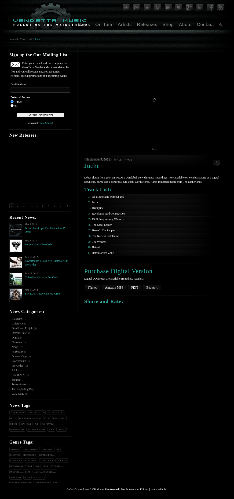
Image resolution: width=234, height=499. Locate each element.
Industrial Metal (20, 472)
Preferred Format (20, 97)
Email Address (18, 84)
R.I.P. (15, 370)
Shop (168, 24)
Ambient (15, 449)
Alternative (17, 413)
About (185, 24)
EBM (30, 413)
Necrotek (17, 342)
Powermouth (19, 361)
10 (67, 205)
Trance (61, 429)
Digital (15, 337)
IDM (38, 466)
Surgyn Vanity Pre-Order (39, 244)
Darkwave (48, 449)
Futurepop (16, 460)
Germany (58, 413)
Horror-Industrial (30, 418)
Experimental (47, 455)
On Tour (104, 24)
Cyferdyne (18, 323)
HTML (18, 102)
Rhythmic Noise (36, 429)
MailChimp (46, 122)
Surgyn (16, 379)
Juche (38, 39)
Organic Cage (19, 356)
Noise (27, 477)
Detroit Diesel (20, 333)
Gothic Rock (46, 460)
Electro (40, 413)
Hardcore (62, 460)
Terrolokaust (19, 384)
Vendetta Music (18, 39)
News (84, 24)
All (31, 39)
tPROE (127, 159)
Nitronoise (18, 351)
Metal (13, 424)
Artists (125, 24)
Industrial (59, 418)
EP (49, 413)
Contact (205, 24)
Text (17, 106)
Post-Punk (47, 424)
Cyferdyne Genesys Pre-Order (42, 277)
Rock (51, 429)
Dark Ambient (31, 449)
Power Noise (17, 429)
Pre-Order (17, 365)
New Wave (25, 424)
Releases (147, 24)
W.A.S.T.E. (18, 393)
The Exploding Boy (23, 389)
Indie (47, 418)
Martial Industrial (44, 472)
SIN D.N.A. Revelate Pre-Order (43, 293)
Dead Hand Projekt (22, 328)
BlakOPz (17, 319)
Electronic (29, 455)
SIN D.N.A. (18, 375)
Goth (13, 418)
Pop (37, 424)
